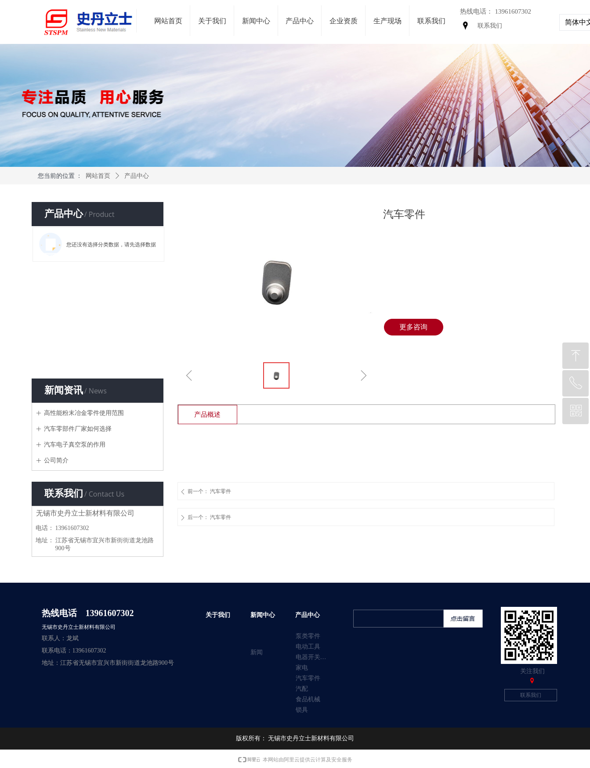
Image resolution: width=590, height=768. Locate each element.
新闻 (256, 652)
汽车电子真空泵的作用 (74, 444)
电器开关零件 (314, 657)
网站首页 (98, 176)
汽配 (302, 688)
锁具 (302, 710)
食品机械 (308, 699)
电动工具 (308, 646)
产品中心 (136, 176)
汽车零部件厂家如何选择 (78, 428)
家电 (302, 667)
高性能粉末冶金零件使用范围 (84, 413)
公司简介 (56, 460)
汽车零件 (308, 678)
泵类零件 (308, 636)
